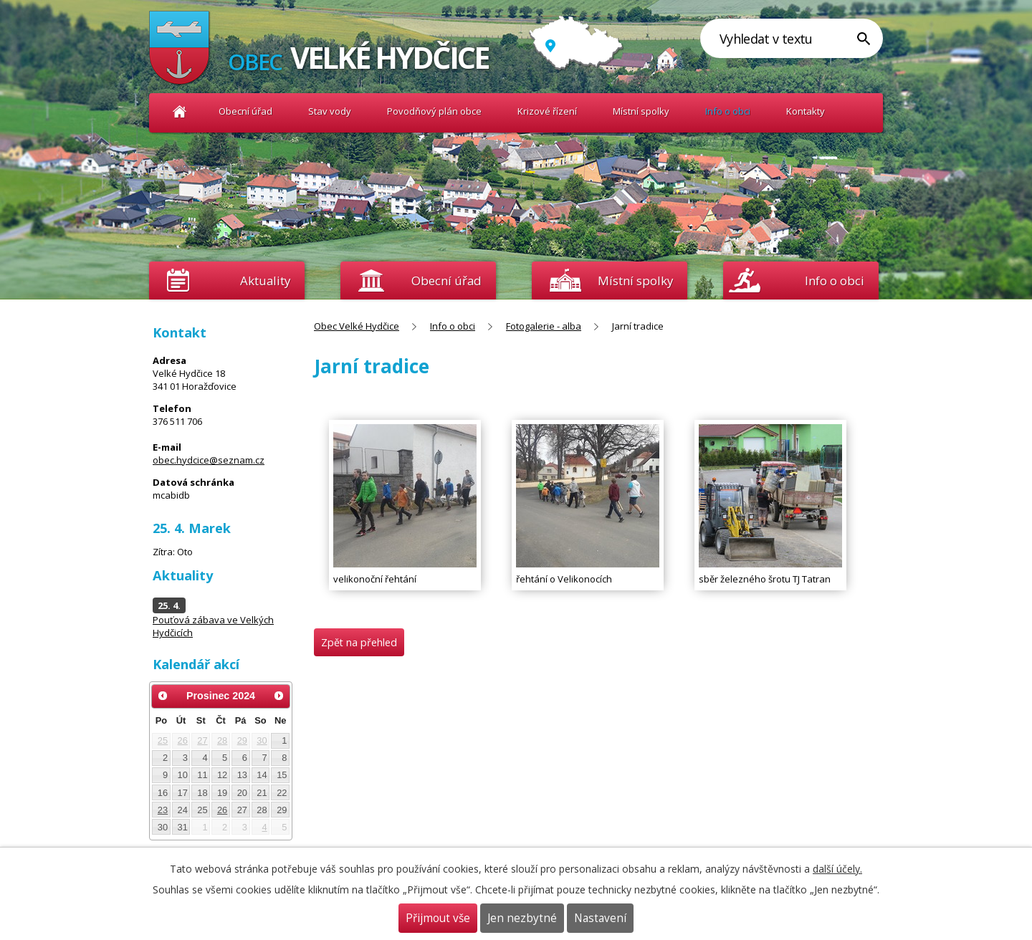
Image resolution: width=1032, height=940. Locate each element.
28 (222, 740)
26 (183, 740)
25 (163, 740)
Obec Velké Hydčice (179, 111)
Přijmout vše (438, 918)
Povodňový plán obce (434, 111)
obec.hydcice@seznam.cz (208, 460)
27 (202, 740)
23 (163, 810)
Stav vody (329, 111)
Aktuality (265, 280)
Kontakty (805, 111)
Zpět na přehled (359, 642)
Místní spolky (641, 111)
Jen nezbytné (522, 918)
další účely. (837, 869)
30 (262, 740)
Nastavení (600, 918)
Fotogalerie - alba (543, 326)
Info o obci (727, 111)
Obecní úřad (245, 111)
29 (242, 740)
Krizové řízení (547, 111)
